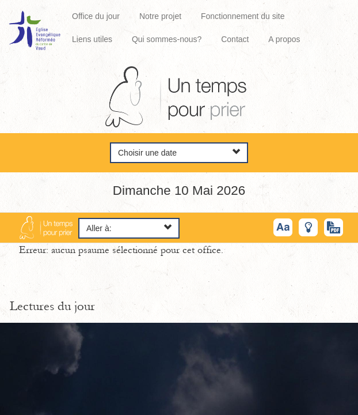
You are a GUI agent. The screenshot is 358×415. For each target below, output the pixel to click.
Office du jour (96, 16)
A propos (284, 39)
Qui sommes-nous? (166, 39)
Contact (235, 39)
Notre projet (160, 16)
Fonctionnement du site (243, 16)
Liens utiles (92, 39)
